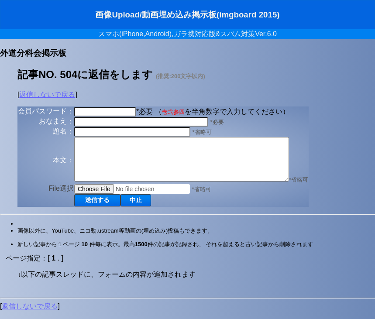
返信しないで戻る (47, 94)
